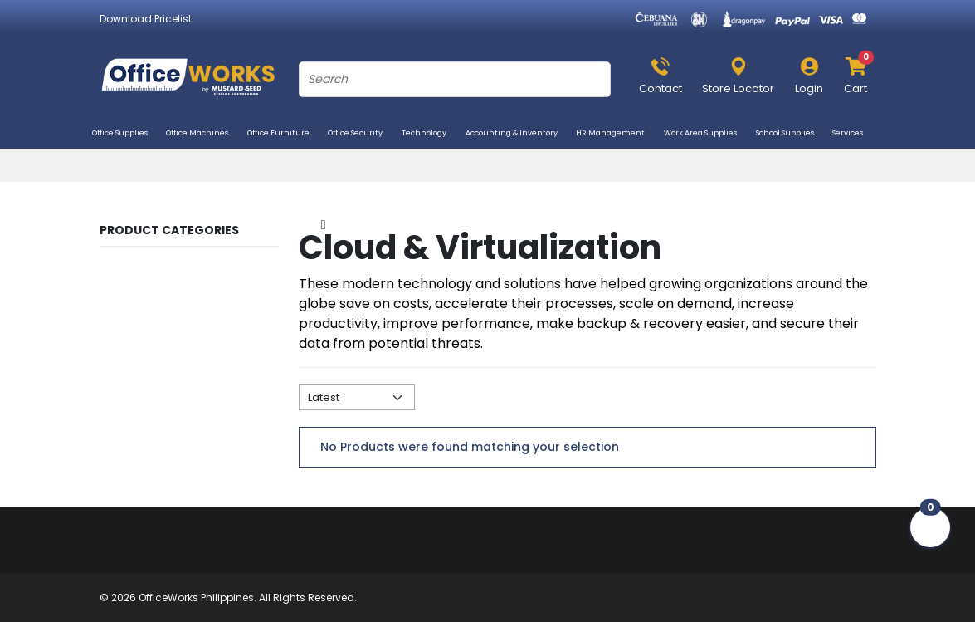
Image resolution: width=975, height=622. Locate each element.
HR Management (616, 134)
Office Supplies (126, 134)
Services (853, 134)
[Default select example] (357, 397)
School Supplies (791, 134)
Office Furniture (284, 134)
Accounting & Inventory (518, 134)
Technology (430, 134)
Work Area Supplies (706, 134)
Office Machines (203, 134)
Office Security (361, 134)
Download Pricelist (146, 19)
